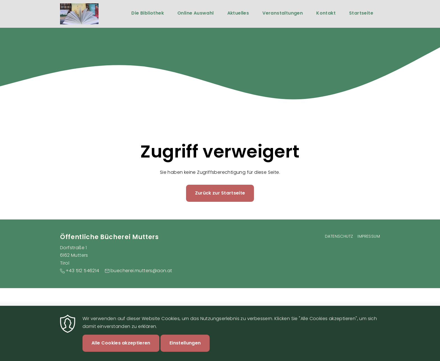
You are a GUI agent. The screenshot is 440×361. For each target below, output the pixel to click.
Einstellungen (185, 347)
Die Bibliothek (147, 13)
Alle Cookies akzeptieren (120, 347)
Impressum (369, 236)
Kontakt (326, 13)
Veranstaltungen (282, 13)
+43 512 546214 (82, 270)
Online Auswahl (195, 13)
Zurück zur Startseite (220, 193)
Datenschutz (339, 236)
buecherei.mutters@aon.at (141, 270)
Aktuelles (238, 13)
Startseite (361, 13)
